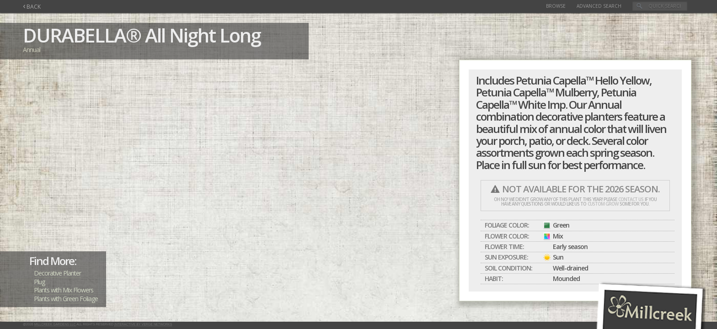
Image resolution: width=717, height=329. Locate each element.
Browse (556, 6)
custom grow (603, 204)
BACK (32, 7)
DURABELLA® (82, 35)
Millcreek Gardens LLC (55, 324)
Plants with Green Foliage (66, 298)
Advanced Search (599, 6)
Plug (39, 281)
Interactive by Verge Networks (143, 324)
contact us (630, 199)
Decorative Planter (57, 273)
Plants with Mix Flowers (63, 290)
